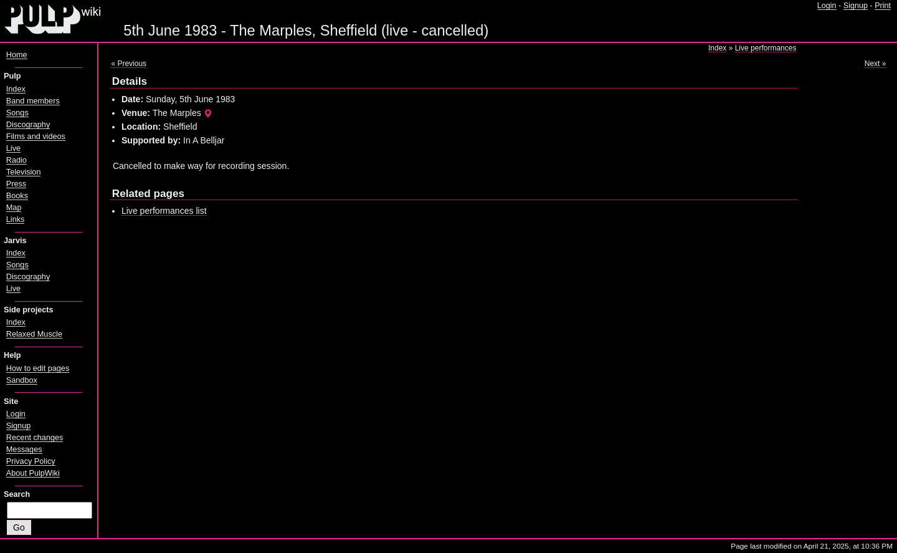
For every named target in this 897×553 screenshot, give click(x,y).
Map (14, 207)
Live (13, 148)
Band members (33, 101)
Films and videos (35, 136)
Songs (17, 112)
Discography (28, 124)
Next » (875, 63)
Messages (24, 449)
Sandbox (21, 380)
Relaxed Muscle (34, 334)
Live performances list (164, 211)
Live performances (766, 48)
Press (16, 184)
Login (827, 5)
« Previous (128, 63)
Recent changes (35, 437)
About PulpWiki (33, 473)
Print (883, 5)
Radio (16, 160)
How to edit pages (37, 368)
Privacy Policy (30, 461)
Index (717, 48)
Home (16, 54)
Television (23, 172)
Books (17, 195)
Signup (855, 5)
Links (15, 219)
